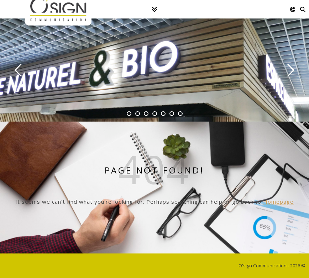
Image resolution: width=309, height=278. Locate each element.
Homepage (278, 201)
